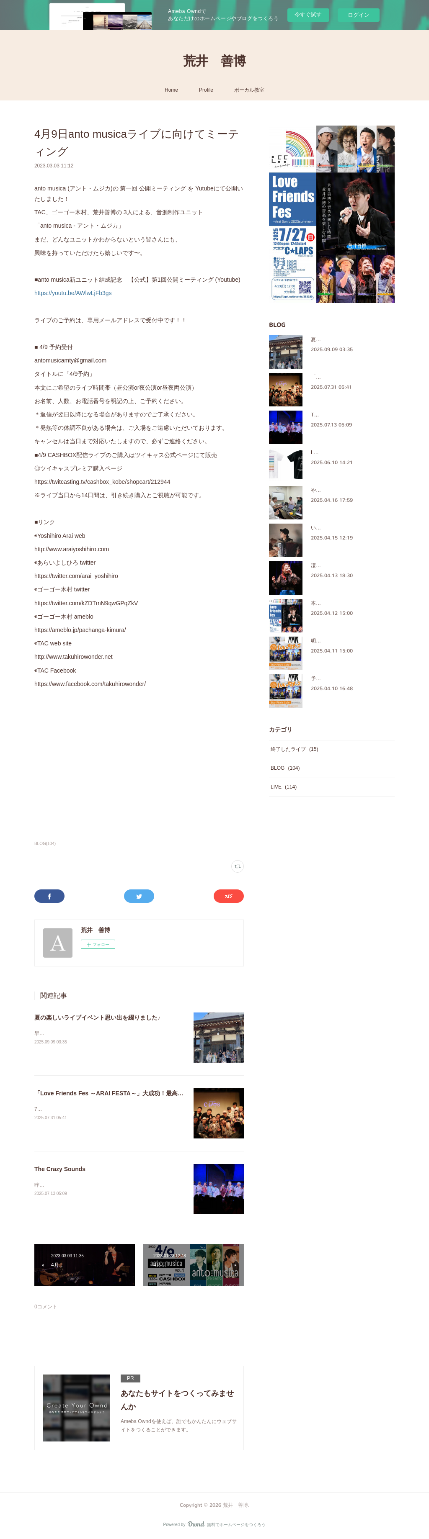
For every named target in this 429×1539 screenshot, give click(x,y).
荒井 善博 (214, 61)
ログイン (359, 15)
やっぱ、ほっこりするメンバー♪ (347, 490)
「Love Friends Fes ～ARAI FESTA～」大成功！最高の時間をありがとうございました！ (152, 1093)
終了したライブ (294, 749)
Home (171, 90)
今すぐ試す (308, 14)
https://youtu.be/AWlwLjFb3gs (73, 293)
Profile (206, 90)
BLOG (285, 768)
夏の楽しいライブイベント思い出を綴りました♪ (97, 1017)
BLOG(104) (45, 843)
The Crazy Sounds (59, 1169)
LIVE (284, 787)
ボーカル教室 (249, 90)
